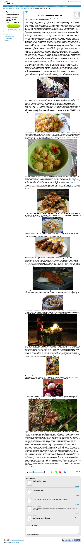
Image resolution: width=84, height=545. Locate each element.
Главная (8, 6)
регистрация (77, 1)
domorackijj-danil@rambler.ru (52, 461)
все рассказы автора (39, 472)
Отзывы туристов (7, 8)
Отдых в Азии (16, 8)
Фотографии (8, 38)
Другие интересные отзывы (33, 11)
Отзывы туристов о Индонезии (27, 8)
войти (71, 1)
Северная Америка (33, 6)
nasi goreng (73, 109)
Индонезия (8, 35)
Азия (19, 6)
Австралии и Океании (55, 6)
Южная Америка (44, 6)
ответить (77, 486)
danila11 (77, 18)
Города (7, 40)
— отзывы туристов (13, 541)
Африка (65, 6)
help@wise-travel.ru (14, 544)
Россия (24, 6)
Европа (14, 6)
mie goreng (73, 182)
